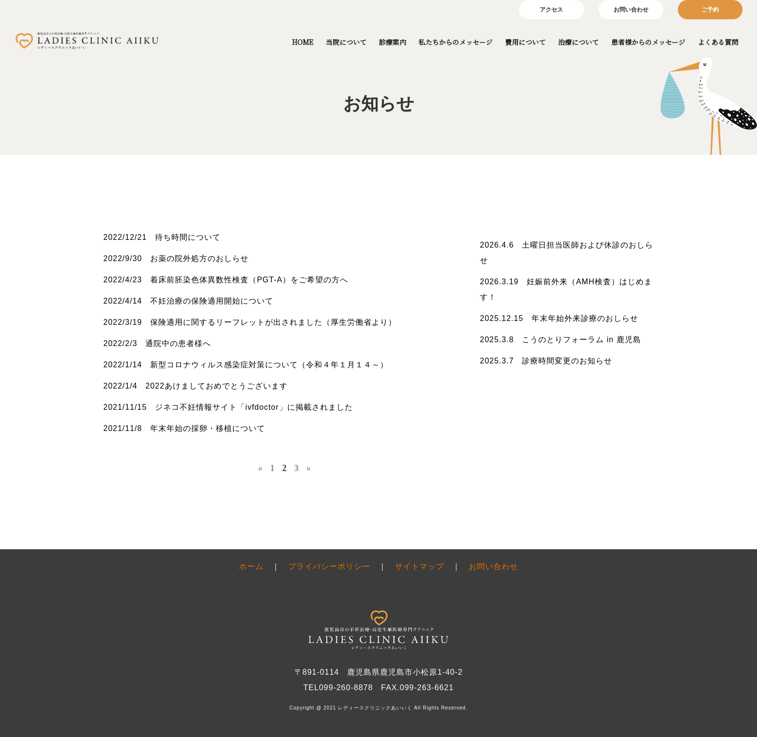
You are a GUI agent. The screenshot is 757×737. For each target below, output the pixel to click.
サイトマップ (419, 566)
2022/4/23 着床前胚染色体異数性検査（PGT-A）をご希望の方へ (225, 280)
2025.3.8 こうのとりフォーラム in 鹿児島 (560, 339)
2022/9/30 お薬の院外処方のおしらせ (176, 258)
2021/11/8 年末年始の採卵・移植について (184, 428)
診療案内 (392, 42)
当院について (346, 42)
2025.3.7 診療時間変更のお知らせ (546, 361)
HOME (302, 42)
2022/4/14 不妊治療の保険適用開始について (188, 301)
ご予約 (710, 9)
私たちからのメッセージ (455, 42)
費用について (525, 42)
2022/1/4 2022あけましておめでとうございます (195, 386)
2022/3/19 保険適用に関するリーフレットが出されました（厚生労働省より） (249, 322)
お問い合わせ (631, 9)
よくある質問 (718, 42)
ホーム (251, 566)
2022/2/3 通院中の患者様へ (157, 343)
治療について (578, 42)
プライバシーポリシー (329, 566)
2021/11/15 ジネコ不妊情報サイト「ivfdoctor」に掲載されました (228, 407)
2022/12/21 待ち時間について (162, 237)
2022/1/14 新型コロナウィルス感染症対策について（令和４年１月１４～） (245, 365)
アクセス (551, 9)
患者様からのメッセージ (648, 42)
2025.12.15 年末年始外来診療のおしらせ (559, 318)
